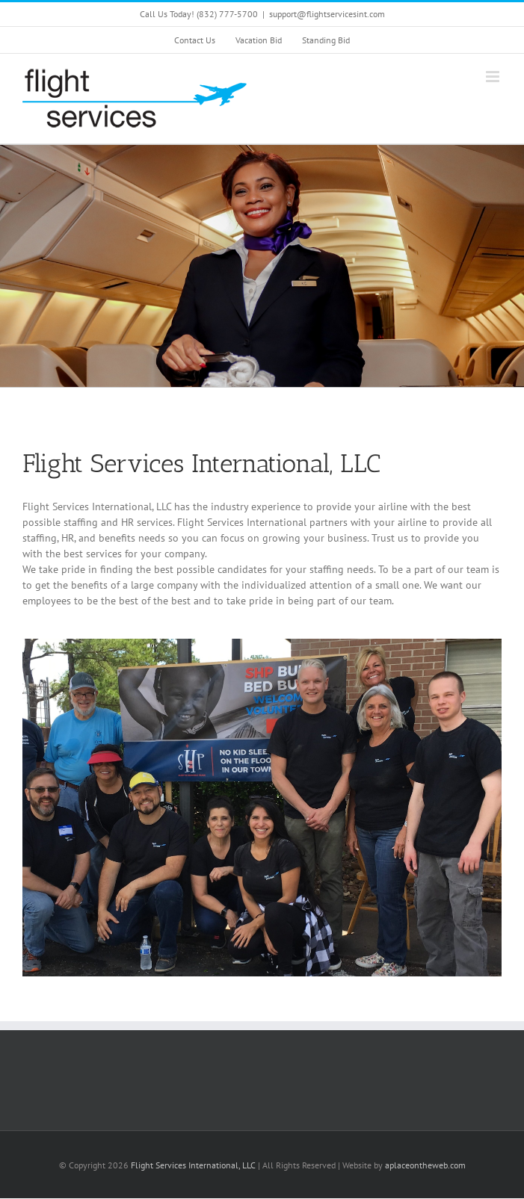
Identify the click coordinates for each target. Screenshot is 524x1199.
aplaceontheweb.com (425, 1165)
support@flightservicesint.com (327, 13)
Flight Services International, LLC (193, 1165)
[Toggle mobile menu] (494, 76)
